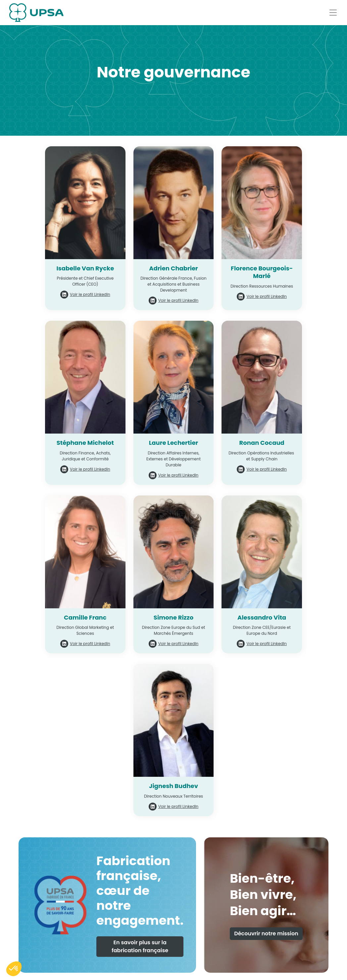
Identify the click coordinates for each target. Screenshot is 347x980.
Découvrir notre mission (266, 933)
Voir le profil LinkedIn (90, 294)
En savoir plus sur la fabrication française (140, 946)
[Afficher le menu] (333, 13)
